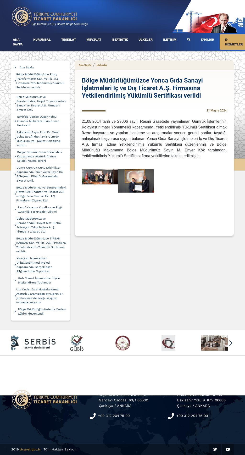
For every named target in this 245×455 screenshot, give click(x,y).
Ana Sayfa (27, 67)
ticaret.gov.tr (30, 449)
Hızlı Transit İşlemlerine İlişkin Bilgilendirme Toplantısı (39, 280)
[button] (230, 343)
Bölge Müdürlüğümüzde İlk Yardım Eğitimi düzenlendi (42, 311)
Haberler (102, 65)
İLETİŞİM (170, 39)
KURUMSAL (42, 39)
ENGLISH (207, 39)
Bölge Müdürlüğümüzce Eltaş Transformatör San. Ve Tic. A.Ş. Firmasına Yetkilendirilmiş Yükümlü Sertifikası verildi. (40, 81)
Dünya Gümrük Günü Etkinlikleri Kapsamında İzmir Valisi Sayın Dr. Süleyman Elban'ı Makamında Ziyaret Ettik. (40, 174)
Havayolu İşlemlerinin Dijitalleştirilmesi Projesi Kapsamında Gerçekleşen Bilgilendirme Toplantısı (34, 265)
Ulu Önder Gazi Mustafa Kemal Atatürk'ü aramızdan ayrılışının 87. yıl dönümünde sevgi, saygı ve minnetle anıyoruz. (39, 296)
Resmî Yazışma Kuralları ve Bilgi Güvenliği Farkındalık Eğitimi (40, 209)
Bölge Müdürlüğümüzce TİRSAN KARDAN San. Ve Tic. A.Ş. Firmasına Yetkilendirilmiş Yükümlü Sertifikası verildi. (41, 245)
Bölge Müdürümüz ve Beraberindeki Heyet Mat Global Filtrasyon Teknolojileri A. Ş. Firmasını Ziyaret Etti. (39, 225)
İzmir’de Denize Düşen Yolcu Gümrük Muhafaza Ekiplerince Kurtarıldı (38, 121)
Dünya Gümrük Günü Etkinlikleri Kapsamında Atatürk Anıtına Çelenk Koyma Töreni (39, 156)
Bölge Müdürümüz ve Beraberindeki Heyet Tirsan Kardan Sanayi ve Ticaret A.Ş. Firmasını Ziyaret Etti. (41, 103)
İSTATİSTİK (120, 39)
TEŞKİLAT (68, 39)
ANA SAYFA (18, 42)
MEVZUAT (93, 39)
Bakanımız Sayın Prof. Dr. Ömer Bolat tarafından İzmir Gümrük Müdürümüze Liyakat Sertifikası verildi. (39, 139)
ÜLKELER (146, 39)
